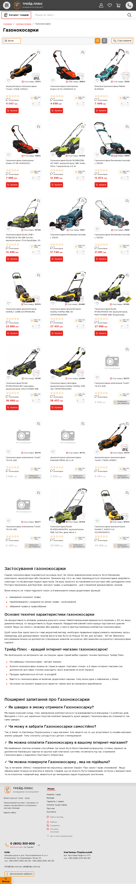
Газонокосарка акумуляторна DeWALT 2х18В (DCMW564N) (21, 310)
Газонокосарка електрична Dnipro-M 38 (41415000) (20, 162)
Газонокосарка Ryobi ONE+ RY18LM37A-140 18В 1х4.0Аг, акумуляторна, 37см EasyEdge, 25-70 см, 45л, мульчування (23, 238)
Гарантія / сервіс (55, 801)
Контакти (51, 812)
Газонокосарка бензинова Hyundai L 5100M (112, 162)
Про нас (51, 808)
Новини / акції (54, 794)
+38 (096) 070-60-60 (79, 858)
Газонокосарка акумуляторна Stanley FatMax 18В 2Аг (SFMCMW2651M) (65, 312)
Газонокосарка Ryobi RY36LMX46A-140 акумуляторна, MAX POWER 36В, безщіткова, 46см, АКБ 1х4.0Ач (111, 312)
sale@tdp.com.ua (31, 867)
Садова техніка (23, 24)
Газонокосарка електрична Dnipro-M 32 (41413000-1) (64, 88)
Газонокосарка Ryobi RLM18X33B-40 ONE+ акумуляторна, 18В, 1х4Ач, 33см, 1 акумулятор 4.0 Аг (68, 163)
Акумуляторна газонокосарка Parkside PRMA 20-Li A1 (65, 459)
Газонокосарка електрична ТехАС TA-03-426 (23, 459)
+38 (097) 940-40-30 (20, 861)
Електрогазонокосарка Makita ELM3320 (110, 88)
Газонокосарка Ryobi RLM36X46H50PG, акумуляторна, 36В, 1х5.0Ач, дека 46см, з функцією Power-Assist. (67, 530)
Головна (7, 24)
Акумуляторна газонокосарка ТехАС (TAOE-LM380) (110, 459)
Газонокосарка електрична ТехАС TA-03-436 (23, 528)
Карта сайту (10, 813)
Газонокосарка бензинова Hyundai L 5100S (68, 236)
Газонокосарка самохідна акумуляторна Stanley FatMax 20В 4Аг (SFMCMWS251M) (67, 386)
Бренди (50, 798)
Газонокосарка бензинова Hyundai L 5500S (112, 236)
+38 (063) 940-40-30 (43, 861)
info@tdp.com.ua (13, 867)
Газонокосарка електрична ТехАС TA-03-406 (112, 385)
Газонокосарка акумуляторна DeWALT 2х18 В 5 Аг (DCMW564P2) (110, 529)
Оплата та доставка (57, 805)
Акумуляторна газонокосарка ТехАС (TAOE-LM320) (21, 88)
